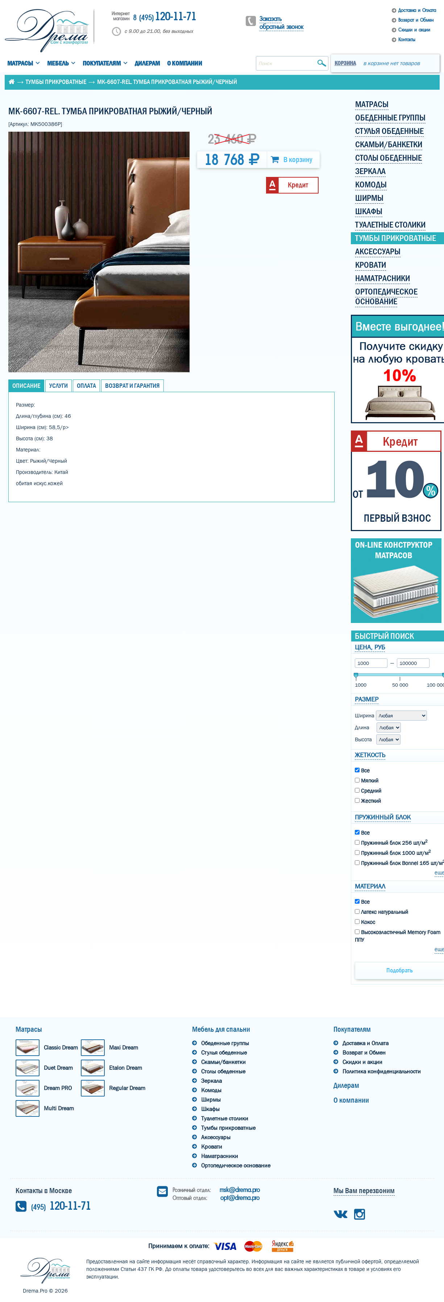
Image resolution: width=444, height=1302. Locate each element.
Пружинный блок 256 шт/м (391, 843)
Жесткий (368, 801)
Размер (366, 699)
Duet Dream (58, 1068)
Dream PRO (58, 1088)
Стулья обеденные (224, 1052)
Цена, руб (370, 647)
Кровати (211, 1146)
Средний (368, 790)
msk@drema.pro (240, 1190)
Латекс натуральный (381, 912)
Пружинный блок (383, 817)
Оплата (86, 386)
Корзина (345, 63)
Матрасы (20, 63)
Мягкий (366, 780)
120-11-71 (164, 17)
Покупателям (102, 63)
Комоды (211, 1090)
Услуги (58, 386)
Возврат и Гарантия (132, 386)
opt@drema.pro (240, 1198)
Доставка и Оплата (417, 10)
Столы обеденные (223, 1071)
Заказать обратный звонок (281, 23)
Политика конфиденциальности (382, 1071)
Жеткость (370, 755)
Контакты (406, 40)
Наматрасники (219, 1156)
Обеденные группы (225, 1043)
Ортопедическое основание (235, 1165)
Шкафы (210, 1109)
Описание (26, 386)
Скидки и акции (414, 30)
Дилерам (147, 63)
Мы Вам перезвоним (364, 1190)
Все (362, 770)
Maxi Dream (123, 1047)
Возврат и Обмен (415, 20)
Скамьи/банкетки (223, 1062)
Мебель (58, 63)
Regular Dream (127, 1088)
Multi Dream (59, 1108)
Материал (370, 886)
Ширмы (211, 1099)
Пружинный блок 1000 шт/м (393, 853)
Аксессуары (216, 1137)
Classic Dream (61, 1047)
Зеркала (211, 1081)
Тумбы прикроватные (56, 82)
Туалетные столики (224, 1118)
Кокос (365, 922)
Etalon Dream (125, 1068)
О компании (184, 63)
